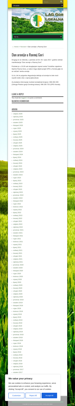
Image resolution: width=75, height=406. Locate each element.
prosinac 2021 (18, 230)
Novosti (23, 47)
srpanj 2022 (17, 210)
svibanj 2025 (17, 137)
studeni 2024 (18, 151)
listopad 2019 (18, 305)
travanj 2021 (17, 253)
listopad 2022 (18, 201)
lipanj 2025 (17, 134)
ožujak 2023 (17, 189)
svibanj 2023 (17, 183)
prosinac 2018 (18, 335)
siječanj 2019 (18, 332)
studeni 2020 (18, 268)
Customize (16, 396)
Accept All (49, 396)
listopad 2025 (18, 125)
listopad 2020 (18, 271)
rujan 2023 (17, 178)
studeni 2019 (18, 303)
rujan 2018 (17, 343)
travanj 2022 (17, 218)
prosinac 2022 (18, 195)
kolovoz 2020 (18, 276)
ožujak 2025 (17, 143)
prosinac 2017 (18, 369)
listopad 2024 (18, 154)
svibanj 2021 (17, 250)
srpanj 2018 (17, 349)
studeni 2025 (18, 122)
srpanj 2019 (17, 314)
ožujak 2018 (17, 361)
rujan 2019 (17, 308)
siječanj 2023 (18, 192)
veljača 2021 (17, 259)
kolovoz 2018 (18, 346)
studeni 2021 (18, 233)
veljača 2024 (17, 169)
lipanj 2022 (17, 212)
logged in (24, 98)
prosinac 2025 (18, 120)
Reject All (33, 396)
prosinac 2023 (18, 172)
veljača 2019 (17, 329)
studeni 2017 (18, 372)
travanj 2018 (17, 358)
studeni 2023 (18, 175)
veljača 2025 (17, 146)
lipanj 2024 (17, 157)
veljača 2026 (17, 114)
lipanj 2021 (17, 247)
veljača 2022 (17, 224)
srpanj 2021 (17, 244)
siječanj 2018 (18, 366)
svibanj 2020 (17, 285)
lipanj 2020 (17, 282)
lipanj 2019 (17, 317)
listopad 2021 (18, 236)
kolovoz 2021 (18, 242)
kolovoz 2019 (18, 311)
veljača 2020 (17, 294)
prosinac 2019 (18, 300)
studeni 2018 (18, 337)
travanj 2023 (17, 186)
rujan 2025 (17, 128)
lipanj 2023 (17, 181)
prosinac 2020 (18, 265)
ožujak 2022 (17, 221)
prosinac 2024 (18, 149)
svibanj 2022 (17, 215)
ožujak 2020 (17, 291)
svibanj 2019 (17, 320)
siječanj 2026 (18, 117)
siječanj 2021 (18, 262)
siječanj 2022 (18, 227)
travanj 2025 (17, 140)
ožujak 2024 (17, 166)
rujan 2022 (17, 204)
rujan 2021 (17, 239)
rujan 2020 (17, 273)
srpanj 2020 (17, 279)
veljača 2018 (17, 364)
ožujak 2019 (17, 326)
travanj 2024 (17, 163)
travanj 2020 (17, 288)
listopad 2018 (18, 340)
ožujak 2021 (17, 256)
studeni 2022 (18, 198)
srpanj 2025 (17, 131)
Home (15, 47)
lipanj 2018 (17, 352)
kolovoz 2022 (18, 207)
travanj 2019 (17, 323)
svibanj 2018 (17, 355)
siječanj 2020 (18, 297)
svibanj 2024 (17, 160)
